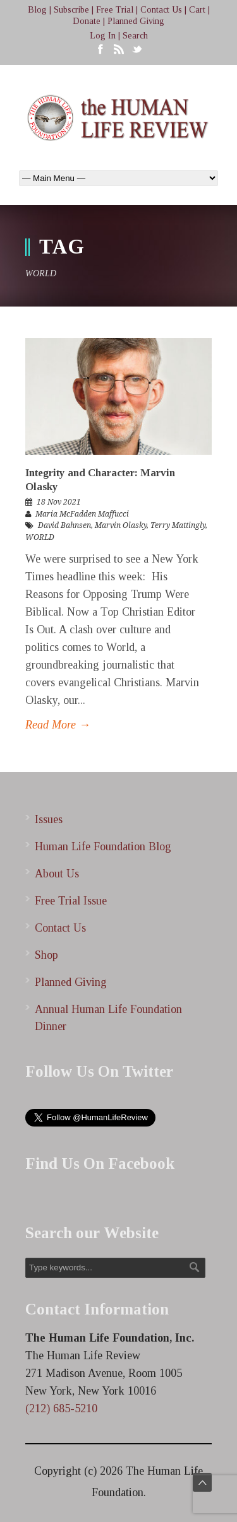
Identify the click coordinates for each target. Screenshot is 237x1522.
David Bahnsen (64, 525)
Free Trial (114, 10)
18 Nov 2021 (59, 502)
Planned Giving (135, 21)
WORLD (39, 537)
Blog (37, 10)
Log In (103, 35)
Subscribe (71, 10)
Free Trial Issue (71, 900)
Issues (49, 819)
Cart (197, 10)
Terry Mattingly (177, 525)
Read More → (57, 724)
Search (135, 35)
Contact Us (161, 10)
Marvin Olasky (121, 525)
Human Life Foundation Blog (103, 846)
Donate (86, 21)
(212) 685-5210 (61, 1408)
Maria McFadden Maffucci (82, 514)
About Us (57, 873)
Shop (46, 955)
